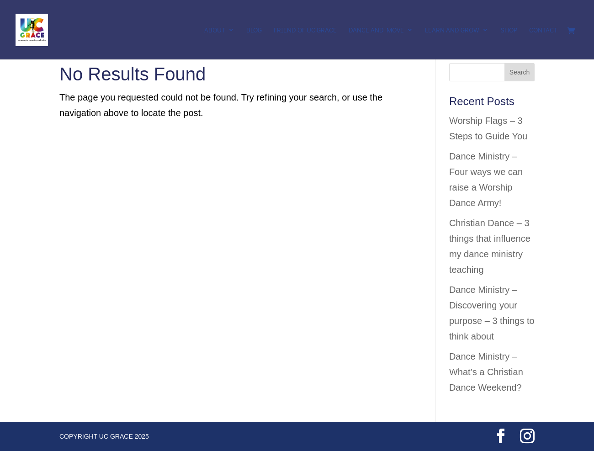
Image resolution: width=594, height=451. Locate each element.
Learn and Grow (452, 30)
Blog (254, 30)
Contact (543, 30)
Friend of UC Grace (305, 30)
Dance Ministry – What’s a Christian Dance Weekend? (486, 372)
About (214, 30)
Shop (508, 30)
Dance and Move (376, 30)
